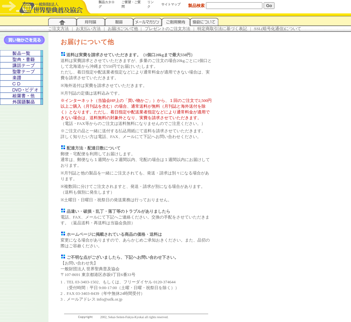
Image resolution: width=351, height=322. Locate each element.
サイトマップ (170, 4)
